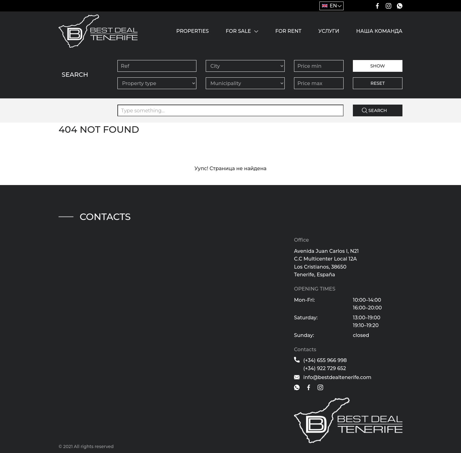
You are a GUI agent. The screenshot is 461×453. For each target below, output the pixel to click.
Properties (192, 31)
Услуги (328, 31)
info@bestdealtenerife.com (337, 377)
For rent (288, 31)
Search (377, 110)
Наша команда (379, 31)
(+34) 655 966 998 (325, 360)
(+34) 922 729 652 (324, 368)
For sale (238, 31)
